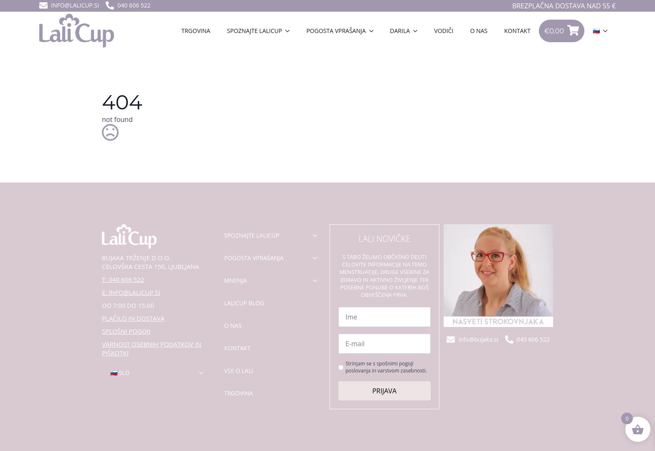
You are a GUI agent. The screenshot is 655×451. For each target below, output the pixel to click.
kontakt (237, 348)
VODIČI (443, 31)
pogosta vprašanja (254, 258)
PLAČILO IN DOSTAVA (133, 318)
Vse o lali (238, 371)
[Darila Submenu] (418, 31)
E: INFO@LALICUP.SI (131, 292)
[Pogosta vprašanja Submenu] (374, 31)
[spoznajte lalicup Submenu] (317, 235)
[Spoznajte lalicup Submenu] (290, 31)
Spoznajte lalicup (254, 31)
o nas (233, 325)
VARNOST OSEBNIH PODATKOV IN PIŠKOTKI (151, 348)
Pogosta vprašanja (336, 31)
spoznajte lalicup (251, 235)
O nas (478, 31)
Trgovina (195, 31)
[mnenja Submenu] (317, 280)
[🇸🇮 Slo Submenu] (204, 373)
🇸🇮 (596, 31)
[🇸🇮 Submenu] (608, 31)
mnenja (235, 280)
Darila (400, 31)
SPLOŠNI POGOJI (126, 331)
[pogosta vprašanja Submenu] (317, 258)
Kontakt (517, 31)
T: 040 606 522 (123, 279)
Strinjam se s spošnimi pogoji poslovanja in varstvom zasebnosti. (386, 367)
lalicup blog (244, 303)
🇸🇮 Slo (120, 373)
